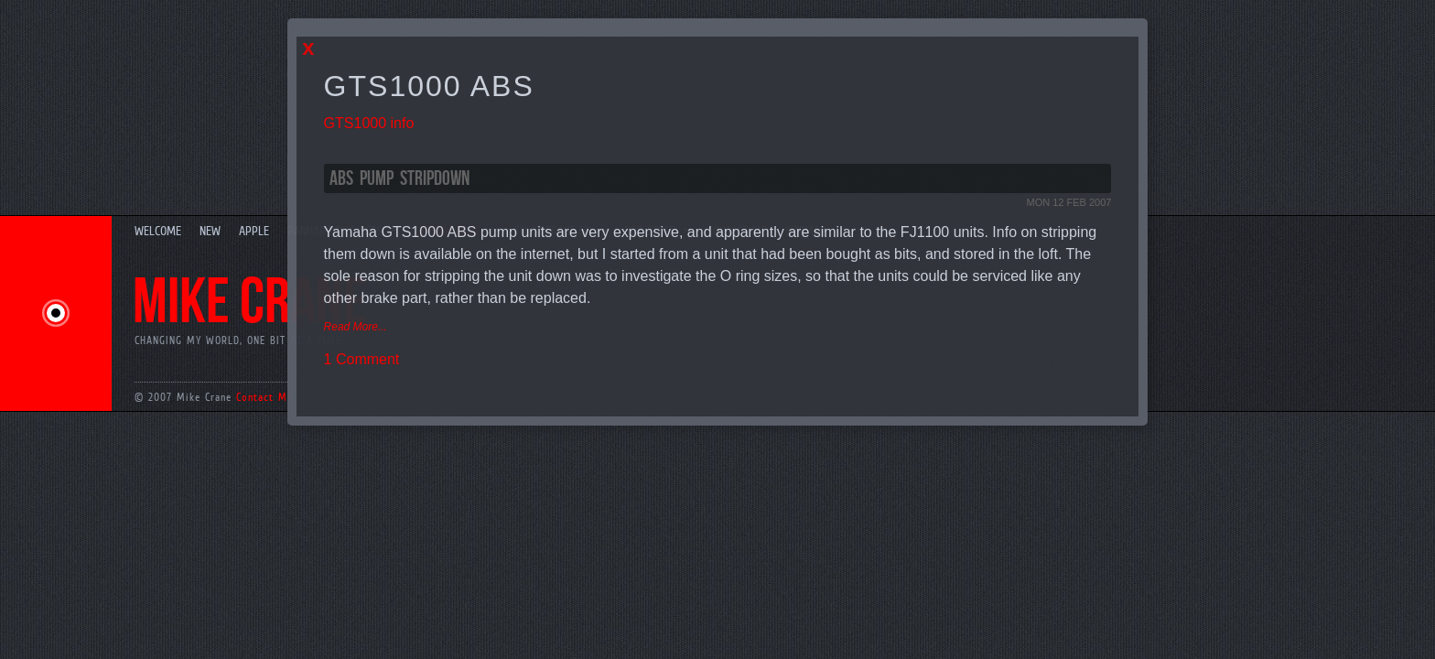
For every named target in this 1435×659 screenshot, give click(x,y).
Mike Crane (250, 303)
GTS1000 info (369, 123)
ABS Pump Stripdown (399, 179)
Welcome (158, 230)
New (210, 230)
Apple (254, 230)
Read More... (355, 326)
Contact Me (264, 397)
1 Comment (362, 359)
